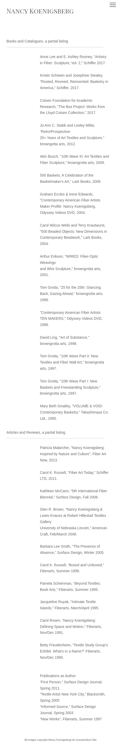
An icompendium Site (84, 739)
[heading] (40, 12)
